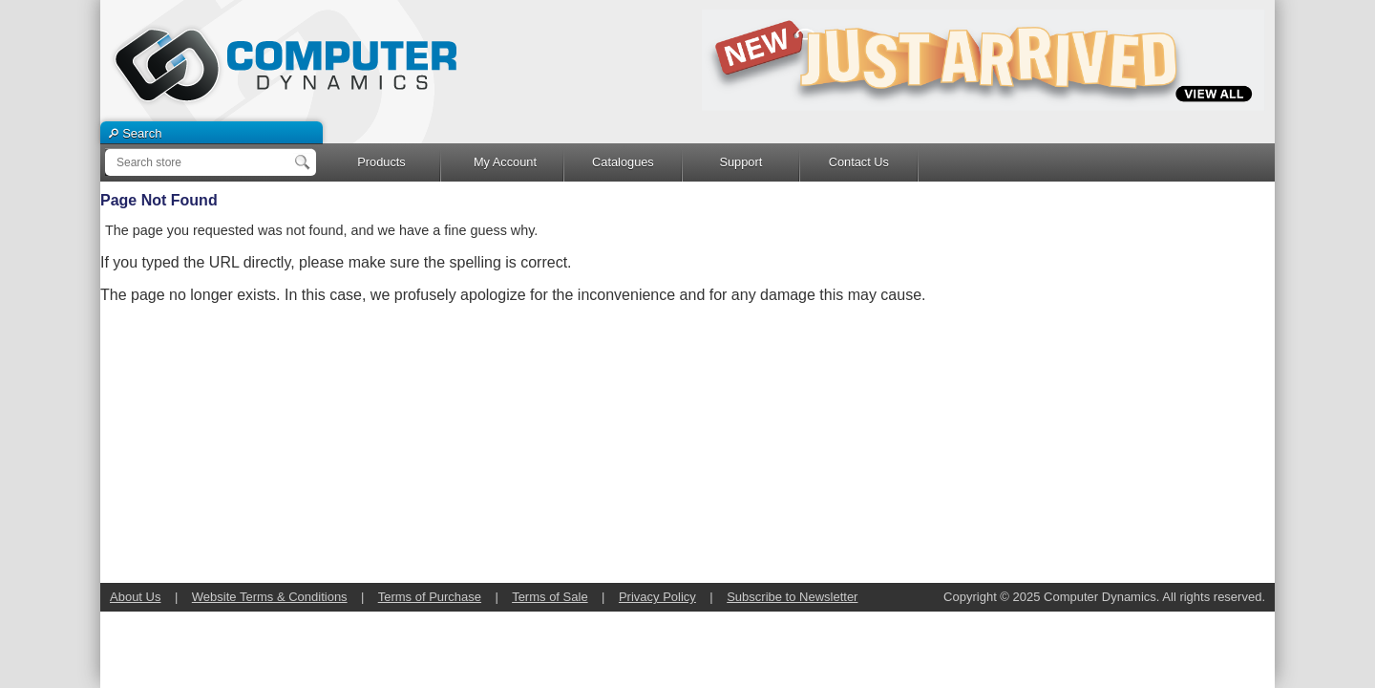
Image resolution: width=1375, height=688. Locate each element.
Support (740, 162)
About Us (135, 597)
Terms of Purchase (429, 597)
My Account (505, 162)
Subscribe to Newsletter (792, 597)
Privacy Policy (657, 597)
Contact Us (859, 162)
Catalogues (623, 162)
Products (381, 162)
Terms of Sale (549, 597)
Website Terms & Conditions (270, 597)
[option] (983, 60)
